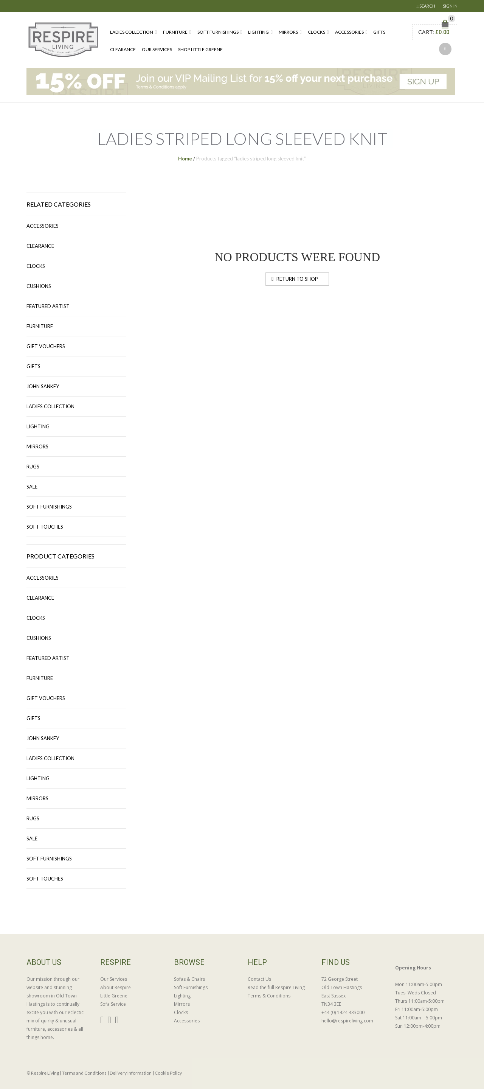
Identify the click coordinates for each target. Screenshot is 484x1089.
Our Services (157, 49)
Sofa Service (113, 1004)
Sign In (450, 5)
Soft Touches (44, 527)
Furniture (175, 32)
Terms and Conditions (84, 1073)
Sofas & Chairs (189, 979)
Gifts (379, 32)
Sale (31, 487)
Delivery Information (131, 1073)
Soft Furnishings (218, 32)
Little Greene (113, 996)
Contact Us (259, 979)
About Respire (115, 987)
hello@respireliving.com (347, 1020)
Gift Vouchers (45, 346)
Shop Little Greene (200, 49)
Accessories (349, 32)
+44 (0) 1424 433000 (343, 1012)
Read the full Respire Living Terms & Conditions (276, 991)
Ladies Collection (131, 32)
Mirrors (288, 32)
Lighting (258, 32)
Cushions (38, 286)
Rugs (32, 467)
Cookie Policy (168, 1073)
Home (185, 159)
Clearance (123, 49)
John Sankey (42, 386)
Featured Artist (48, 306)
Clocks (316, 32)
